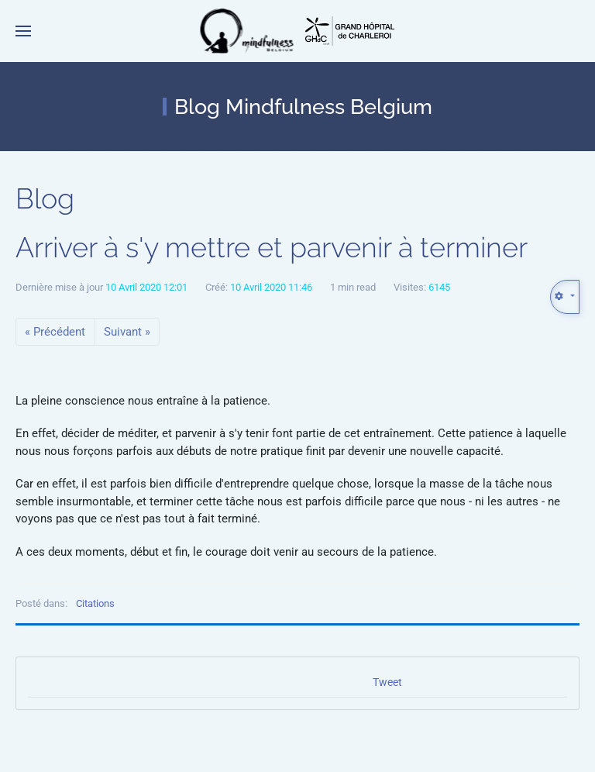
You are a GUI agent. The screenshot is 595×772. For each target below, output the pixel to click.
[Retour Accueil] (247, 31)
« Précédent (55, 332)
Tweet (387, 682)
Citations (95, 603)
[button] (23, 31)
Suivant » (127, 332)
